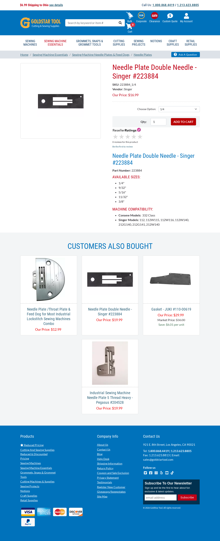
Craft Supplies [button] (173, 42)
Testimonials (104, 482)
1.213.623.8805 (188, 5)
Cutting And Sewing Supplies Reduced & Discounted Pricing (37, 454)
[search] (120, 22)
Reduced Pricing (32, 445)
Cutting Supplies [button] (119, 42)
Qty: (144, 121)
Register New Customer (111, 487)
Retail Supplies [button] (191, 42)
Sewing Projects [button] (138, 42)
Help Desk (103, 458)
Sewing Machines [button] (30, 42)
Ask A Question (185, 54)
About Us (102, 444)
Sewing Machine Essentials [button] (55, 42)
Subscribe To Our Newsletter (168, 483)
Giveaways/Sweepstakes (111, 491)
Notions (25, 490)
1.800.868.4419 (163, 5)
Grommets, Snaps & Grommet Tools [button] (89, 42)
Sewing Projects (29, 486)
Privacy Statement (108, 477)
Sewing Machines (30, 463)
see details (56, 5)
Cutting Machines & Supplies (37, 481)
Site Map (102, 496)
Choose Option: (146, 109)
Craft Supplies (28, 495)
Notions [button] (156, 41)
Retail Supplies (29, 500)
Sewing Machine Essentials (36, 467)
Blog (99, 454)
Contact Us (103, 449)
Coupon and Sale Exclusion (113, 472)
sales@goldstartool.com (158, 459)
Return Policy (105, 468)
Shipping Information (109, 463)
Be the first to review (122, 146)
